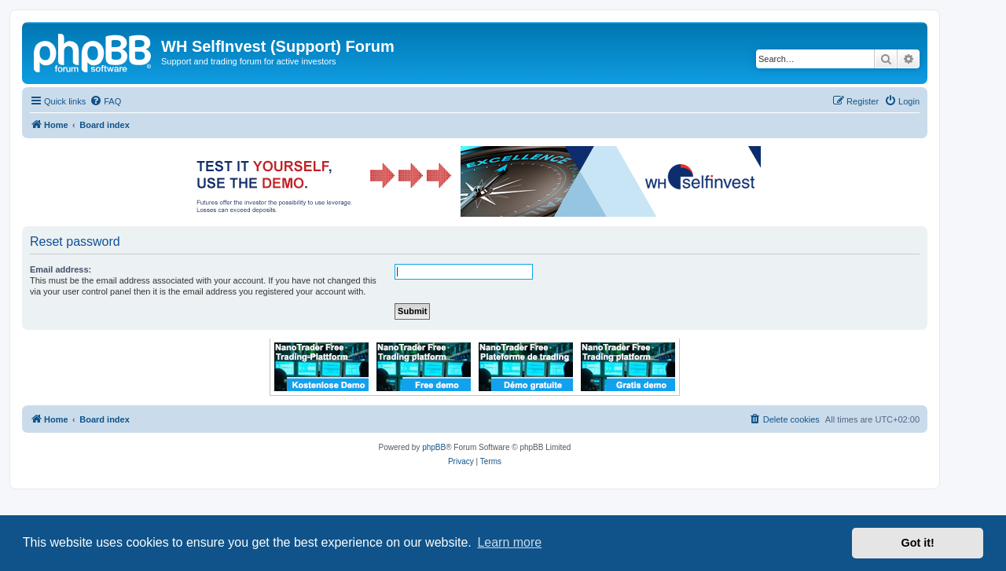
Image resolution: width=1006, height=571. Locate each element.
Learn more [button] (509, 542)
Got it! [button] (917, 542)
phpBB (434, 447)
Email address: (60, 269)
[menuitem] (105, 101)
